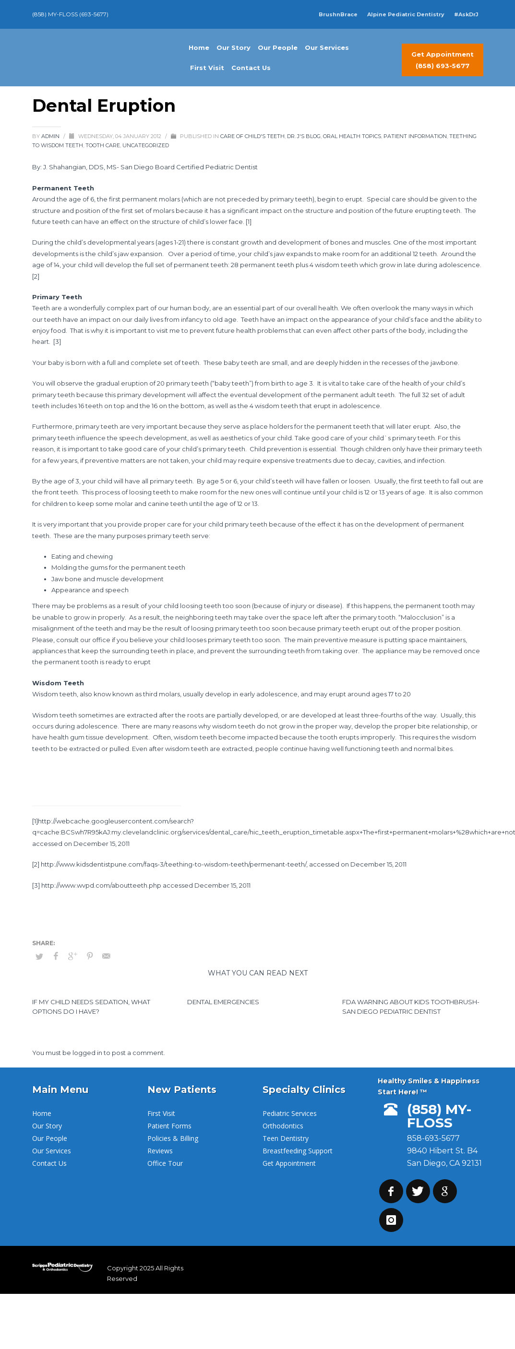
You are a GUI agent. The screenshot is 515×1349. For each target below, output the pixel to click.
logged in (88, 1052)
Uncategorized (145, 145)
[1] (249, 221)
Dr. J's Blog (304, 136)
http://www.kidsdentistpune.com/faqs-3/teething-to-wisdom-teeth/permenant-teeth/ (173, 864)
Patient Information (415, 136)
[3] (57, 341)
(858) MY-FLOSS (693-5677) (70, 14)
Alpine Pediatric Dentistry (405, 14)
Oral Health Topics (352, 136)
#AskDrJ (466, 14)
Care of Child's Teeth (252, 136)
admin (51, 136)
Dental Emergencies (223, 1002)
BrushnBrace (338, 14)
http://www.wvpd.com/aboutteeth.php (101, 885)
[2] (35, 276)
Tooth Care (102, 145)
